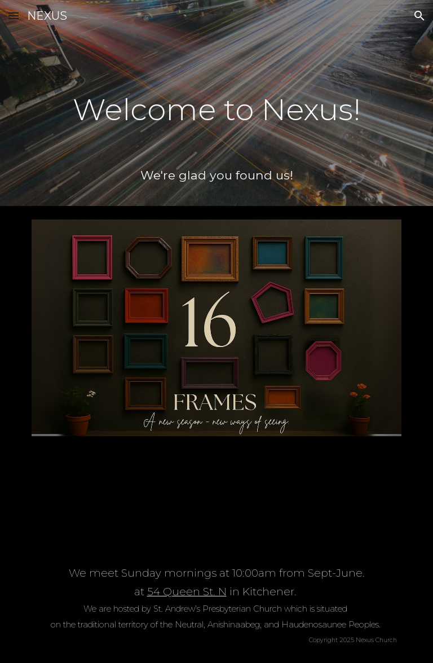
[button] (13, 15)
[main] (216, 102)
